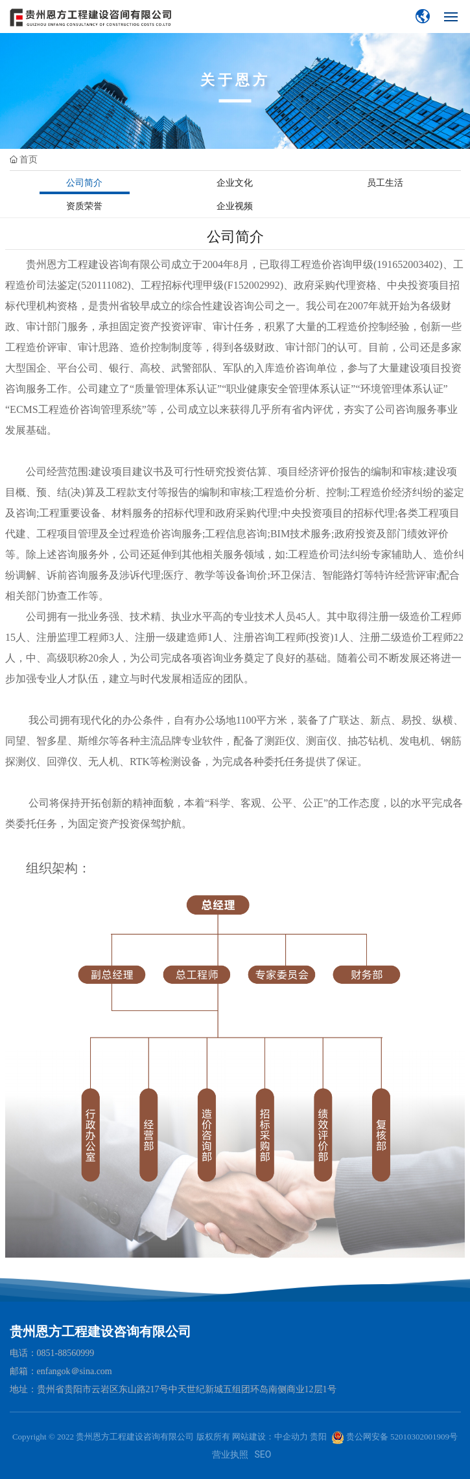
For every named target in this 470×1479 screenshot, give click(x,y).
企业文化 (235, 182)
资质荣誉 (84, 206)
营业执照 (230, 1454)
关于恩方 (235, 80)
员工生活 (385, 182)
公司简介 (84, 182)
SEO (263, 1454)
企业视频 (235, 206)
